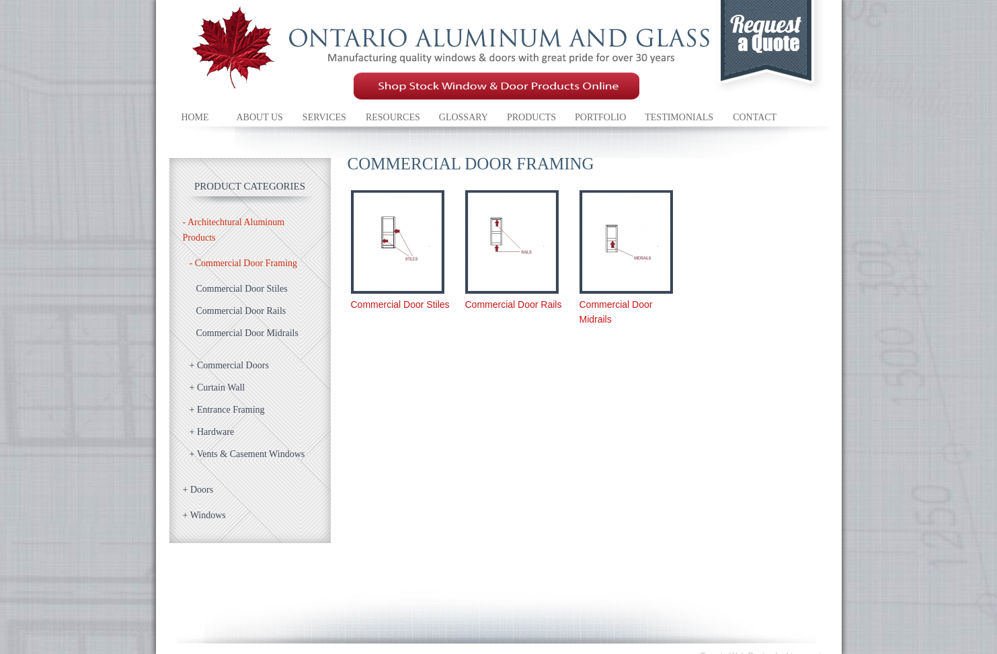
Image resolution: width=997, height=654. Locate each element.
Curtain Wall (217, 387)
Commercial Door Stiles (242, 289)
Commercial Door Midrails (247, 333)
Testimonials (679, 117)
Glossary (463, 117)
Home (194, 117)
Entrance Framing (227, 410)
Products (531, 117)
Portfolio (600, 117)
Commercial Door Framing (244, 263)
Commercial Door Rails (241, 311)
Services (324, 117)
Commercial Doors (229, 365)
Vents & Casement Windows (247, 454)
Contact (754, 117)
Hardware (212, 432)
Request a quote (770, 49)
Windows (204, 515)
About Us (260, 117)
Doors (198, 490)
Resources (393, 117)
